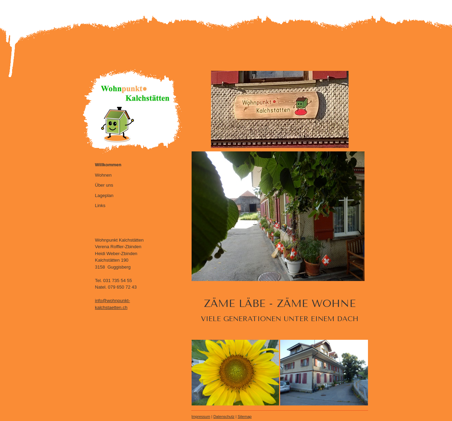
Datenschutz (223, 416)
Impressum (201, 416)
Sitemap (244, 416)
